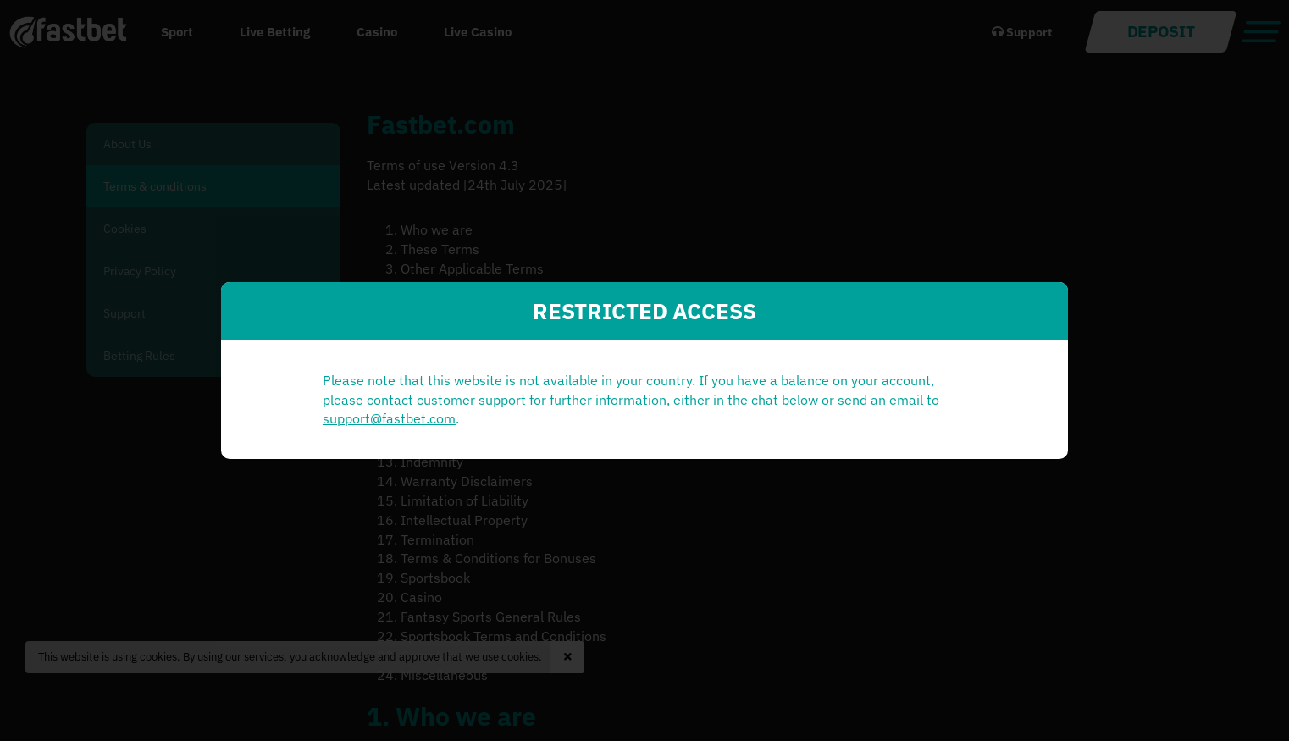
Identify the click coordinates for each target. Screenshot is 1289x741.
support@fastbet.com (484, 428)
